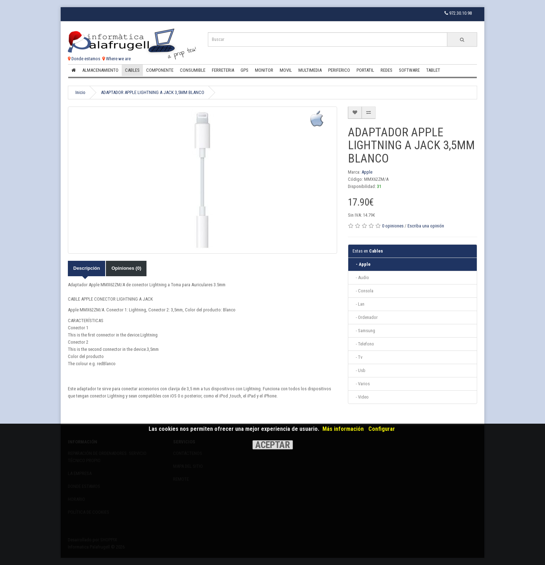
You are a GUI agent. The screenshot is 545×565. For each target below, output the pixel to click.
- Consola (363, 290)
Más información (343, 428)
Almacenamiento (100, 70)
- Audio (361, 277)
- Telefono (363, 344)
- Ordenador (365, 317)
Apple (367, 172)
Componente (159, 70)
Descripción (86, 268)
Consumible (192, 70)
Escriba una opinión (425, 226)
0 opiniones (393, 226)
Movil (286, 70)
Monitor (264, 70)
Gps (244, 70)
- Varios (361, 383)
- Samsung (364, 330)
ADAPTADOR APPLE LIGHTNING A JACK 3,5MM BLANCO (152, 92)
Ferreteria (223, 70)
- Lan (358, 304)
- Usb (359, 370)
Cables (132, 70)
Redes (386, 70)
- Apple (362, 264)
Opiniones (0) (126, 268)
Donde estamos (84, 58)
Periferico (339, 70)
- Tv (358, 357)
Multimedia (310, 70)
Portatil (365, 70)
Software (409, 70)
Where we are (116, 58)
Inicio (80, 92)
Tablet (433, 70)
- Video (361, 397)
